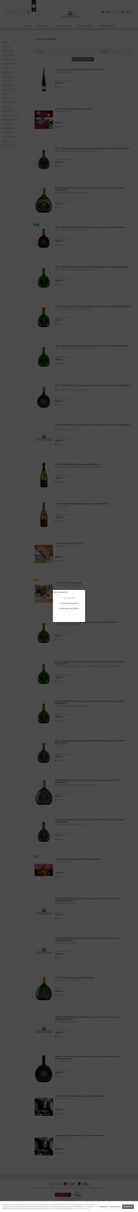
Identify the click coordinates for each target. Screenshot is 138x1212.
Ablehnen (103, 1207)
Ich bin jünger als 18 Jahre (69, 608)
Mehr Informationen (82, 1209)
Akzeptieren (128, 1207)
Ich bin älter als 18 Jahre (69, 603)
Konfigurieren (115, 1207)
